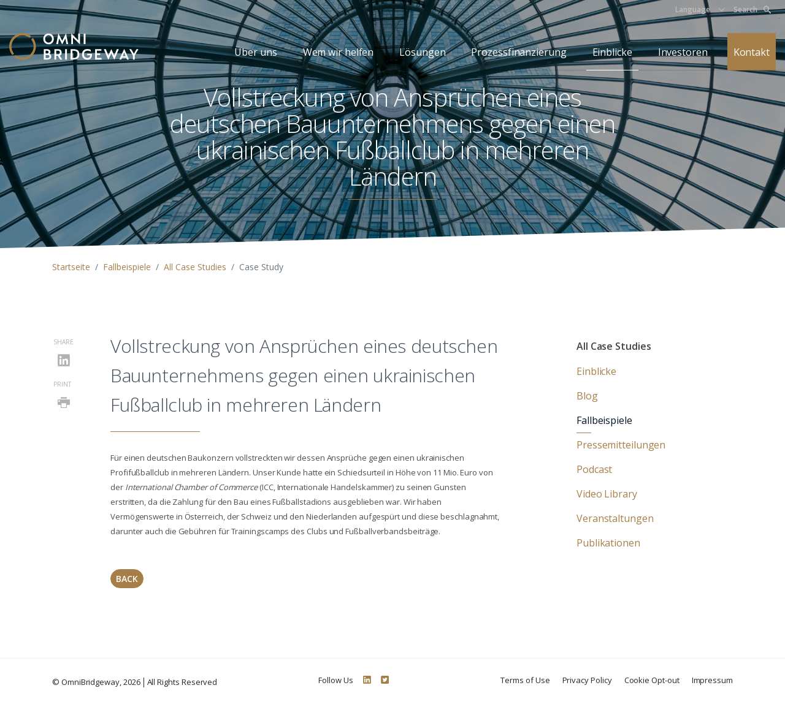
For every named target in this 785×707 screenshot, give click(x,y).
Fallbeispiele (127, 267)
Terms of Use (525, 680)
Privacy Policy (587, 680)
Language (692, 9)
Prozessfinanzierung (518, 52)
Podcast (594, 469)
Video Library (606, 494)
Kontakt (751, 52)
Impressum (712, 680)
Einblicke (612, 52)
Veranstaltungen (615, 518)
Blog (587, 396)
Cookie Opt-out (652, 680)
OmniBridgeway (90, 681)
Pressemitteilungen (620, 445)
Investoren (683, 52)
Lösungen (422, 52)
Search (752, 9)
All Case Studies (195, 267)
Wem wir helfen (338, 52)
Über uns (255, 52)
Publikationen (608, 543)
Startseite (71, 267)
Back (127, 578)
